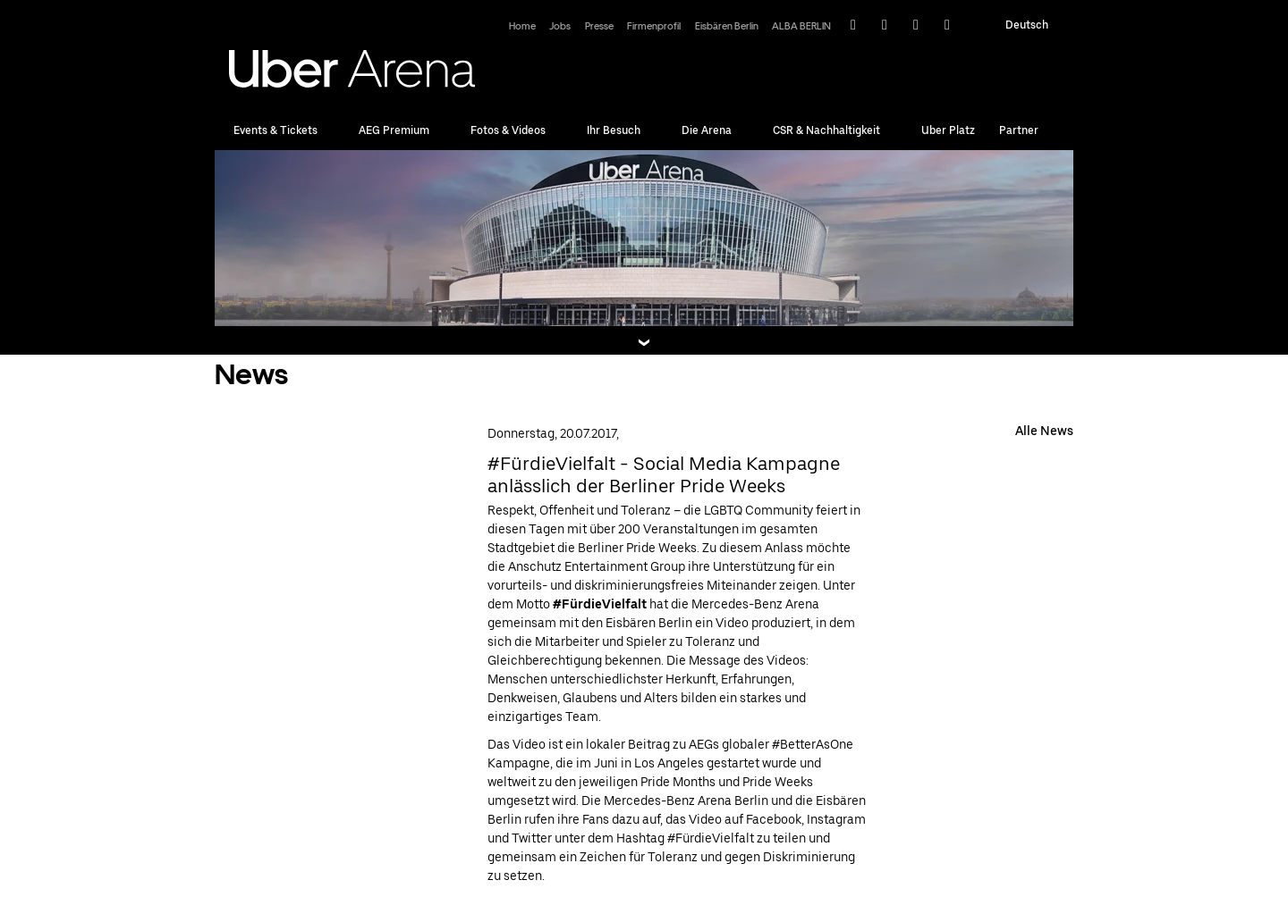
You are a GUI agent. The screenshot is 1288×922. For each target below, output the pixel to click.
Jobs (560, 26)
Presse (599, 26)
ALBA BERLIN (801, 26)
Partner (1018, 130)
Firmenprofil (654, 26)
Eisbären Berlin (726, 26)
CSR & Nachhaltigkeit (826, 130)
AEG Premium (394, 130)
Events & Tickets (275, 130)
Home (522, 26)
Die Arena (707, 130)
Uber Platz (948, 130)
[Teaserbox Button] (644, 342)
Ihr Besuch (613, 130)
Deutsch (1026, 25)
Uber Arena (352, 62)
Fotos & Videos (508, 130)
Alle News (1044, 430)
